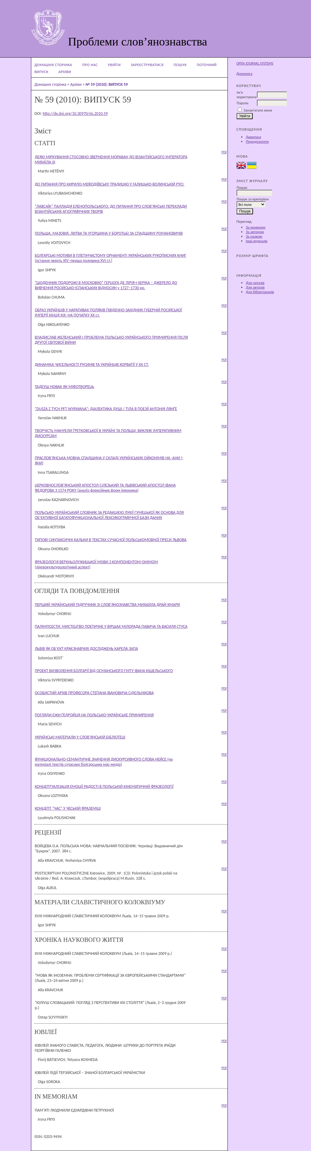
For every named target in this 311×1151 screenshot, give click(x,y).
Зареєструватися (147, 64)
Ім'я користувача (246, 94)
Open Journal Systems (254, 63)
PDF (224, 152)
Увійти (114, 64)
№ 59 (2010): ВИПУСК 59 (106, 84)
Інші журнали (256, 241)
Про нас (90, 64)
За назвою (254, 236)
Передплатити (257, 141)
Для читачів (255, 282)
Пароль (242, 103)
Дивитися (253, 137)
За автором (255, 231)
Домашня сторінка (53, 64)
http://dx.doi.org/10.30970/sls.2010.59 (75, 113)
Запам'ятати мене (258, 110)
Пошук (180, 64)
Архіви (65, 71)
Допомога (244, 73)
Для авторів (255, 287)
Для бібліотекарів (260, 291)
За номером (255, 227)
